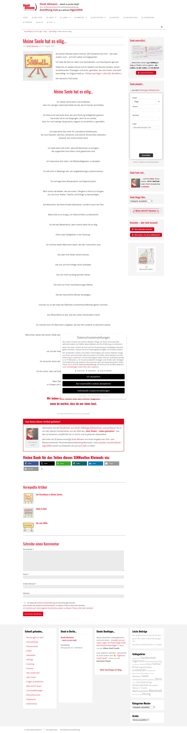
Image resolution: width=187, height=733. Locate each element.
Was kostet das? (33, 673)
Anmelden (146, 155)
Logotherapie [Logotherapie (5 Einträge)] (145, 667)
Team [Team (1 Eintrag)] (134, 682)
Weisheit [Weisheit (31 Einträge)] (155, 690)
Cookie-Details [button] (82, 396)
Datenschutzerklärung (46, 603)
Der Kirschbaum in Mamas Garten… (147, 635)
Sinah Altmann (32, 46)
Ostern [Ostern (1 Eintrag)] (152, 673)
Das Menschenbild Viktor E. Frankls (147, 644)
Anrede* (135, 98)
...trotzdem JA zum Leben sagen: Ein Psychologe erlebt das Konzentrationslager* (111, 643)
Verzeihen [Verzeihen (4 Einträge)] (153, 685)
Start (25, 17)
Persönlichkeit (32, 642)
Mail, (152, 178)
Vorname (135, 106)
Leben (50, 17)
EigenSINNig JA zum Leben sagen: (33, 31)
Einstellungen (72, 367)
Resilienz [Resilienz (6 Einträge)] (136, 676)
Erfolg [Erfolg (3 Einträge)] (159, 661)
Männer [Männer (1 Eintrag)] (147, 673)
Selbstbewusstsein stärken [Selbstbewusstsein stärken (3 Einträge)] (143, 679)
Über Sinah (31, 677)
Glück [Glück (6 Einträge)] (149, 664)
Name (26, 574)
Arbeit (28, 651)
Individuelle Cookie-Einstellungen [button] (93, 390)
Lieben (64, 17)
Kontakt (114, 17)
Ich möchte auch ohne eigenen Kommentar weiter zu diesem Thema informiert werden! (58, 608)
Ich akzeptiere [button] (93, 376)
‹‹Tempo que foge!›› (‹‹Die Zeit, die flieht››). (103, 73)
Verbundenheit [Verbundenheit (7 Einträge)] (140, 685)
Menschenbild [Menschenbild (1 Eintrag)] (136, 673)
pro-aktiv (83, 445)
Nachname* (136, 115)
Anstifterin (97, 17)
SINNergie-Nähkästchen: (149, 90)
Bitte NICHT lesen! (33, 686)
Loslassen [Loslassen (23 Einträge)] (139, 670)
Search (161, 27)
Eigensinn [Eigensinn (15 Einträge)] (138, 661)
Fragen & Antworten (34, 681)
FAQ (49, 22)
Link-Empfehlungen (34, 690)
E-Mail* (135, 124)
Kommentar (28, 549)
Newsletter (30, 655)
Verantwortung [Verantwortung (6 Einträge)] (144, 682)
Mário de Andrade (79, 413)
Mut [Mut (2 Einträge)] (142, 673)
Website (26, 593)
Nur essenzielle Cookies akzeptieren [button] (93, 383)
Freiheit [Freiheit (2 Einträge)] (142, 664)
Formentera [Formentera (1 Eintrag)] (135, 664)
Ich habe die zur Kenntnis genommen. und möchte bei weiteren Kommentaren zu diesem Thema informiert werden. (58, 605)
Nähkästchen (130, 17)
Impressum (31, 699)
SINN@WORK (148, 17)
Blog (39, 22)
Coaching (30, 664)
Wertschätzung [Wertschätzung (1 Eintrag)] (136, 694)
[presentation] (142, 143)
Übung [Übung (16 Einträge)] (146, 694)
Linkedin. (145, 186)
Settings (29, 659)
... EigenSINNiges (52, 31)
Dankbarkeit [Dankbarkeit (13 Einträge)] (148, 658)
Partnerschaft (32, 646)
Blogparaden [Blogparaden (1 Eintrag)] (136, 658)
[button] (31, 463)
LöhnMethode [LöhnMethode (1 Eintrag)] (151, 670)
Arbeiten (79, 17)
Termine (27, 22)
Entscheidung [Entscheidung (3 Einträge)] (151, 661)
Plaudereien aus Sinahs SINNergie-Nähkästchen (81, 428)
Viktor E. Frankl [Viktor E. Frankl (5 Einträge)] (139, 687)
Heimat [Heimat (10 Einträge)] (156, 664)
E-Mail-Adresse (29, 584)
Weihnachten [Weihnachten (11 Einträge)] (140, 691)
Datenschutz (31, 703)
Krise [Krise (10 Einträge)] (135, 667)
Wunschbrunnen (33, 695)
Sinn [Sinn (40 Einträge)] (158, 679)
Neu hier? (37, 17)
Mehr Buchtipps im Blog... (111, 670)
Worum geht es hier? (35, 637)
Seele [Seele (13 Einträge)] (145, 676)
